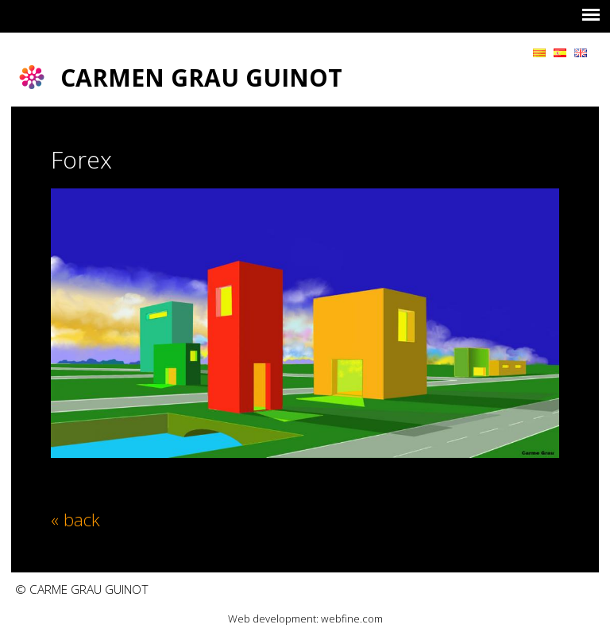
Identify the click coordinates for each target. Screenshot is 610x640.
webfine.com (352, 618)
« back (75, 519)
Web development (272, 618)
